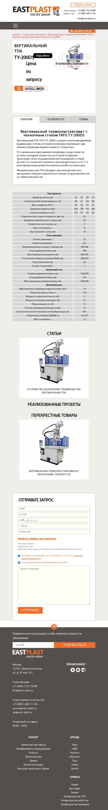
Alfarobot (74, 757)
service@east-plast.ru (25, 708)
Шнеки (33, 761)
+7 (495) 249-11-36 (86, 13)
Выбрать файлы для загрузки (37, 538)
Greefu (75, 768)
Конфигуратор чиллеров (75, 804)
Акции (74, 784)
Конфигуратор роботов (74, 800)
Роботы (33, 753)
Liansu (74, 764)
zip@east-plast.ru (22, 712)
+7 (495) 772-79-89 (86, 10)
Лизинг (75, 792)
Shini (74, 745)
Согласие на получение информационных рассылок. (44, 563)
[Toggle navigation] (16, 26)
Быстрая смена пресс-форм (33, 768)
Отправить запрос (83, 5)
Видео (39, 89)
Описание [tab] (26, 119)
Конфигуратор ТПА (75, 796)
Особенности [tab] (55, 119)
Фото (28, 89)
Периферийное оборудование (33, 749)
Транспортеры (33, 757)
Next (87, 56)
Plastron (74, 753)
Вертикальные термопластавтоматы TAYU (70, 34)
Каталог (17, 34)
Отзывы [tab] (83, 119)
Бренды (74, 737)
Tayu (74, 761)
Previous (62, 56)
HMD (75, 749)
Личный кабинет (75, 664)
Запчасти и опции (33, 764)
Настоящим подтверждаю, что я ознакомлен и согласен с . (52, 557)
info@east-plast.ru (86, 18)
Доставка (74, 788)
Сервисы (75, 777)
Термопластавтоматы (34, 34)
